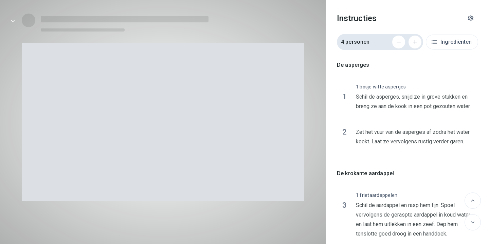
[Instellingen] (470, 18)
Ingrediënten (451, 42)
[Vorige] (473, 200)
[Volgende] (473, 222)
